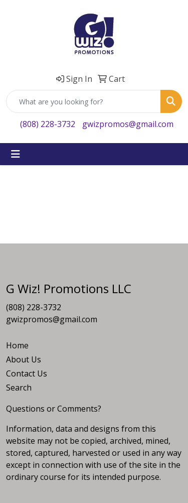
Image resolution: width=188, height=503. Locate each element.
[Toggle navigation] (15, 154)
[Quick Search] (83, 101)
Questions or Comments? (53, 408)
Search (19, 387)
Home (17, 345)
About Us (23, 359)
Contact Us (26, 373)
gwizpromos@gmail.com (127, 124)
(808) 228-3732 (47, 124)
